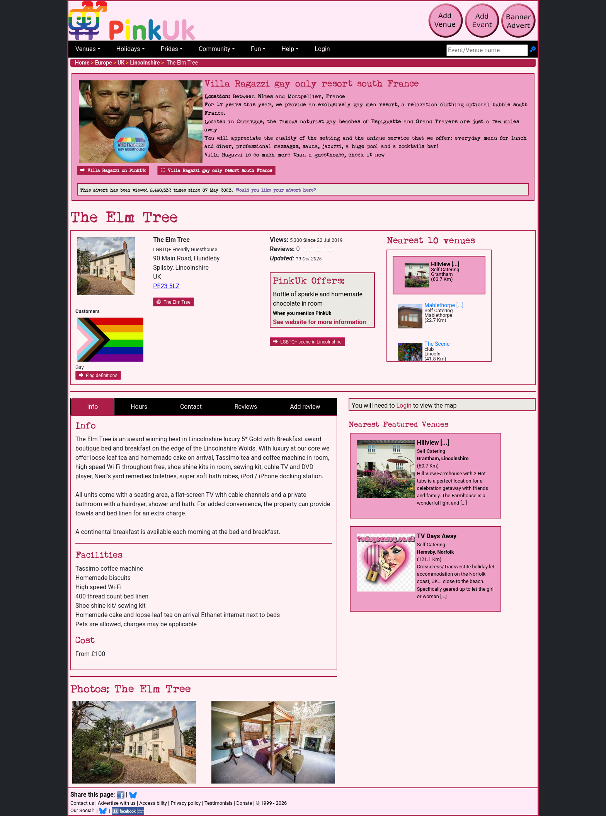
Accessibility (153, 803)
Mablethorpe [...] (443, 305)
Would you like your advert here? (276, 190)
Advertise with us (117, 803)
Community (214, 49)
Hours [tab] (139, 406)
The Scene (436, 344)
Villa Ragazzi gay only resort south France (216, 170)
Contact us (82, 803)
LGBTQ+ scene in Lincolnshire (307, 342)
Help (287, 49)
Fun (256, 49)
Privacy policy (185, 803)
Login (322, 49)
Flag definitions (98, 375)
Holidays (128, 49)
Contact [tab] (191, 406)
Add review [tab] (305, 406)
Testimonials (218, 803)
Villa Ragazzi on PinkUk (113, 170)
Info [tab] (92, 406)
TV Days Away (436, 536)
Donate (244, 803)
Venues (85, 49)
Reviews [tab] (246, 406)
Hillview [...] (445, 264)
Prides (169, 49)
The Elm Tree (174, 302)
